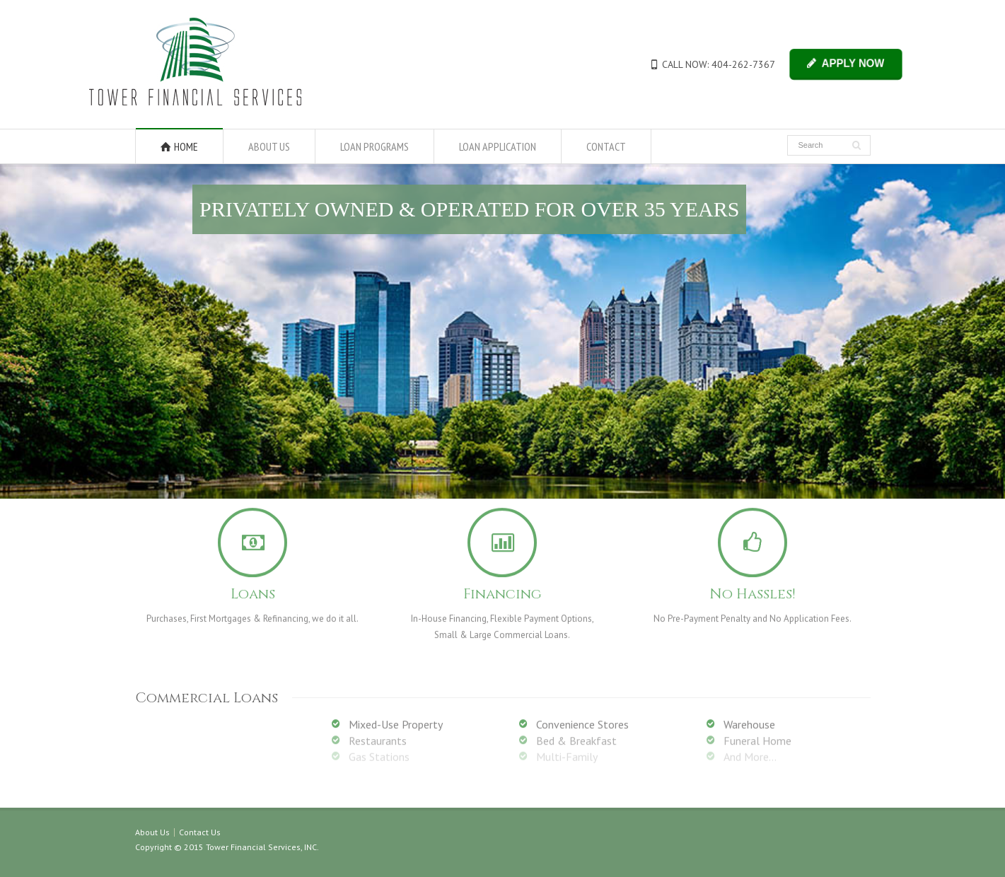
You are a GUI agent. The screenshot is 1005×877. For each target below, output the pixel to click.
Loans (253, 589)
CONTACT (606, 146)
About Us (152, 832)
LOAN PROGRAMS (374, 146)
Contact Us (200, 832)
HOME (186, 146)
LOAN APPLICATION (497, 146)
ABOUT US (269, 146)
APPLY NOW (852, 63)
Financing (502, 589)
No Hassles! (752, 589)
